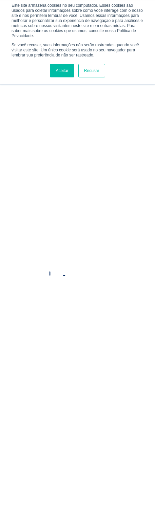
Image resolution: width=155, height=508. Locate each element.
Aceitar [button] (62, 70)
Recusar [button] (91, 70)
